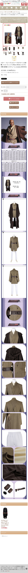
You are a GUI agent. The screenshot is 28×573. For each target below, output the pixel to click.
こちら (8, 571)
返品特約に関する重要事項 (8, 94)
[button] (1, 4)
